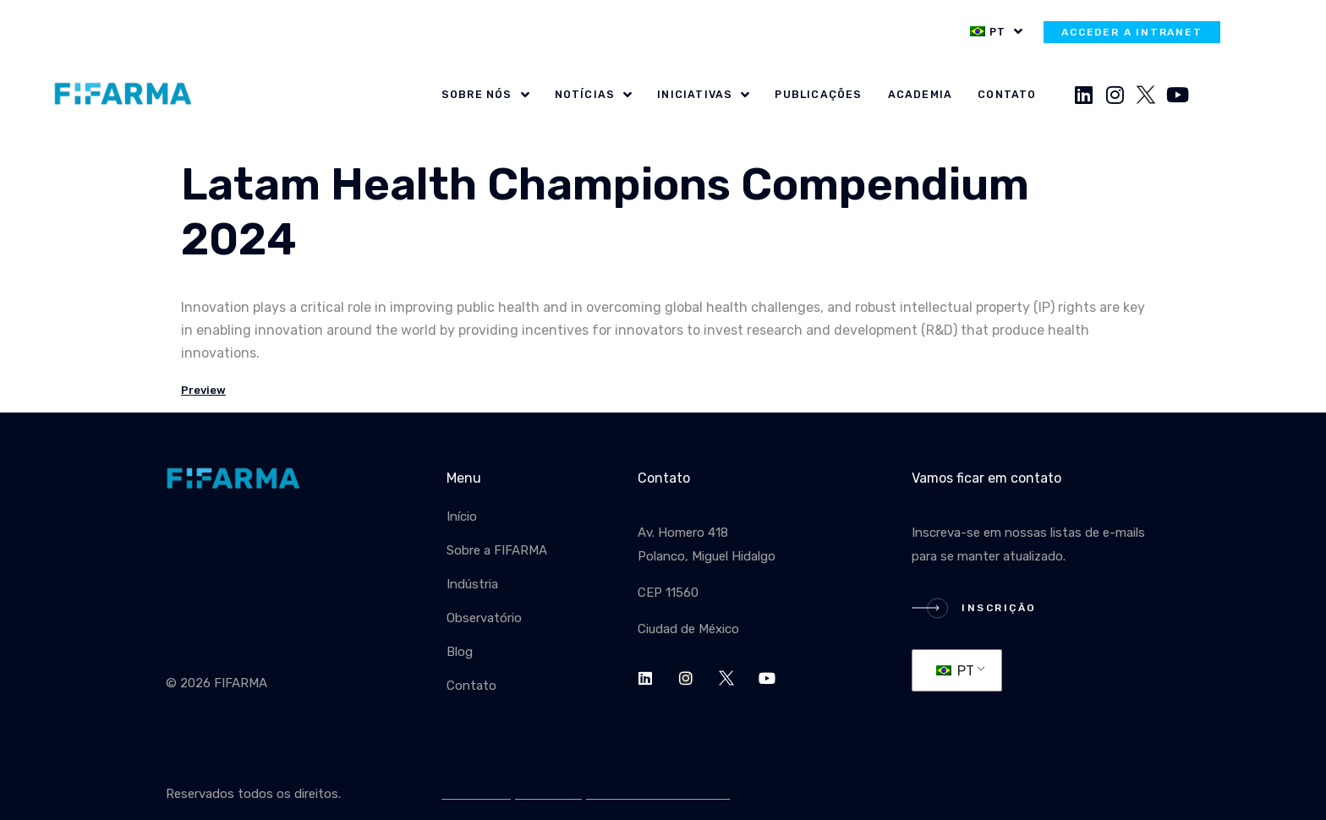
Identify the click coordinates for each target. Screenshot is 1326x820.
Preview (203, 390)
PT (955, 671)
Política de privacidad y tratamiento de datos (585, 793)
